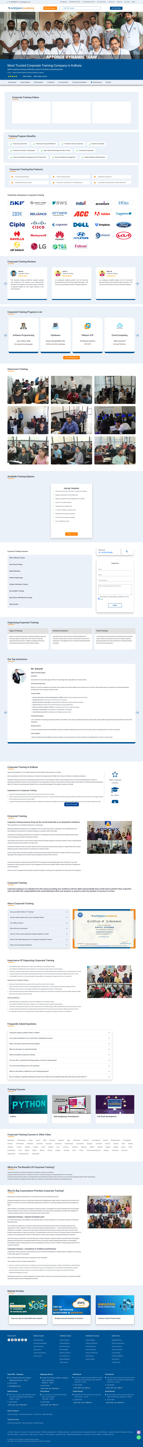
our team (10, 1432)
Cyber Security (38, 1356)
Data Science (37, 1349)
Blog (133, 2)
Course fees (63, 82)
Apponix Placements (91, 1432)
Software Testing (116, 1346)
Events (130, 1432)
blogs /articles (33, 1434)
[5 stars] (16, 76)
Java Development (117, 1349)
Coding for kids (116, 1362)
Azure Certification (91, 1349)
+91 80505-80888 (105, 552)
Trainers (41, 1434)
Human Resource (65, 1356)
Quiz (94, 1434)
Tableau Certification (92, 1343)
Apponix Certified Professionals (118, 1432)
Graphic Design (116, 1353)
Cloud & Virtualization (40, 1353)
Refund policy (24, 1434)
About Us (119, 2)
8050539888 (78, 1399)
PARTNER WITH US (74, 2)
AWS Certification (65, 1343)
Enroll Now (71, 534)
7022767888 (110, 1399)
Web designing (64, 1349)
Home (9, 72)
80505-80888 (13, 1383)
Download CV (87, 1434)
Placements (63, 2)
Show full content (71, 804)
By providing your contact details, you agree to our (114, 598)
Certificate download (63, 1432)
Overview (12, 82)
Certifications (96, 82)
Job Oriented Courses (88, 2)
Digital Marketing (38, 1340)
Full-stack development (40, 1343)
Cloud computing (38, 1346)
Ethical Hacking (90, 1359)
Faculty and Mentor (79, 82)
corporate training (34, 1432)
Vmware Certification (92, 1353)
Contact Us (111, 2)
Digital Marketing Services (74, 1434)
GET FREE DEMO (116, 8)
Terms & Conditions (13, 1434)
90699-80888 (78, 1385)
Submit (115, 605)
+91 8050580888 (12, 2)
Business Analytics (65, 1353)
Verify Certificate (50, 1434)
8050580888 (110, 1385)
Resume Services (61, 1434)
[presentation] (6, 284)
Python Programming (118, 1343)
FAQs (108, 82)
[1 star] (8, 76)
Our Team (127, 2)
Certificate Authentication (48, 1432)
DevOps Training (64, 1340)
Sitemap (99, 1434)
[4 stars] (14, 76)
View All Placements (71, 357)
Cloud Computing (12, 1414)
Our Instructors (101, 2)
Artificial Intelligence (117, 1356)
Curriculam (38, 82)
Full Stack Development (25, 1414)
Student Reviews (103, 1432)
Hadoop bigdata (90, 1340)
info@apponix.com (24, 2)
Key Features (25, 82)
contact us (24, 1432)
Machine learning (64, 1346)
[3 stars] (12, 76)
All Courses (50, 8)
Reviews (50, 82)
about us (17, 1432)
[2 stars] (10, 76)
